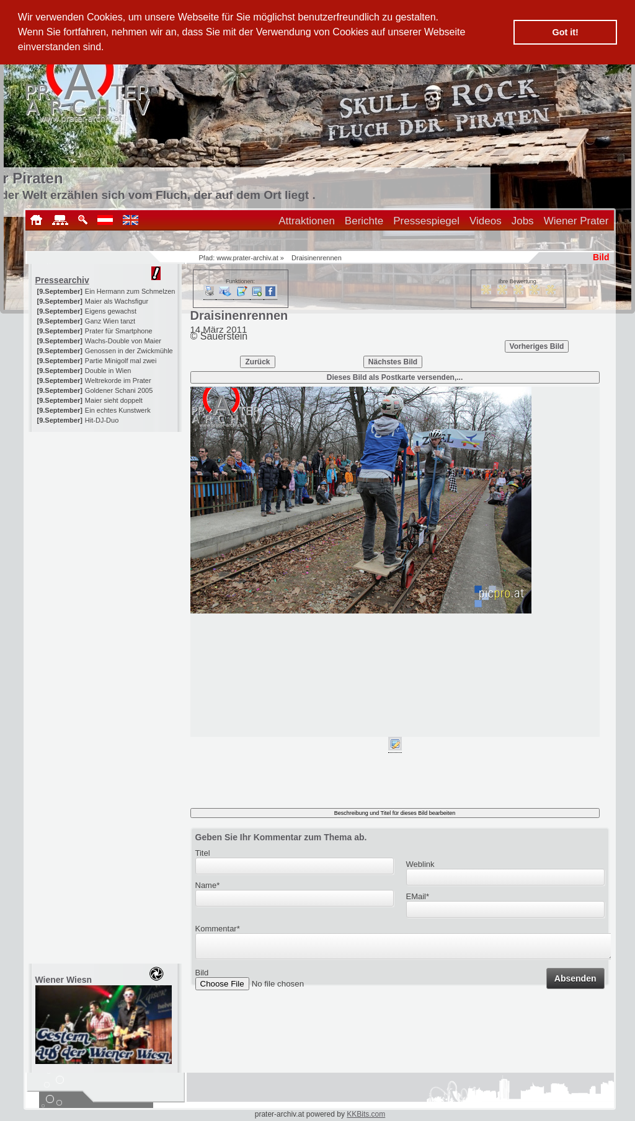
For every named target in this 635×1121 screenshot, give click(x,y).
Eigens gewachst (110, 311)
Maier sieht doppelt (114, 400)
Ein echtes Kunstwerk (118, 410)
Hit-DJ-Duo (101, 420)
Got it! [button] (566, 32)
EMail (418, 896)
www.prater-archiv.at (247, 258)
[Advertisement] (106, 509)
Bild (202, 976)
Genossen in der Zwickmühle (129, 350)
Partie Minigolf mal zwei (121, 360)
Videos (485, 221)
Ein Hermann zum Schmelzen (130, 291)
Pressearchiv (62, 280)
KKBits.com (366, 1114)
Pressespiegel (426, 221)
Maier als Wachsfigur (116, 301)
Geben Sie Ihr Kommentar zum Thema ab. (281, 837)
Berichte (364, 221)
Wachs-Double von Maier (123, 341)
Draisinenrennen (316, 258)
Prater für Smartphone (119, 331)
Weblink (420, 864)
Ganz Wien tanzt (110, 321)
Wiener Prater (576, 221)
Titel (202, 853)
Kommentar (217, 928)
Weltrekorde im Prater (118, 380)
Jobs (523, 221)
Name (207, 885)
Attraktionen (306, 221)
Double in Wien (108, 370)
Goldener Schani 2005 (119, 390)
